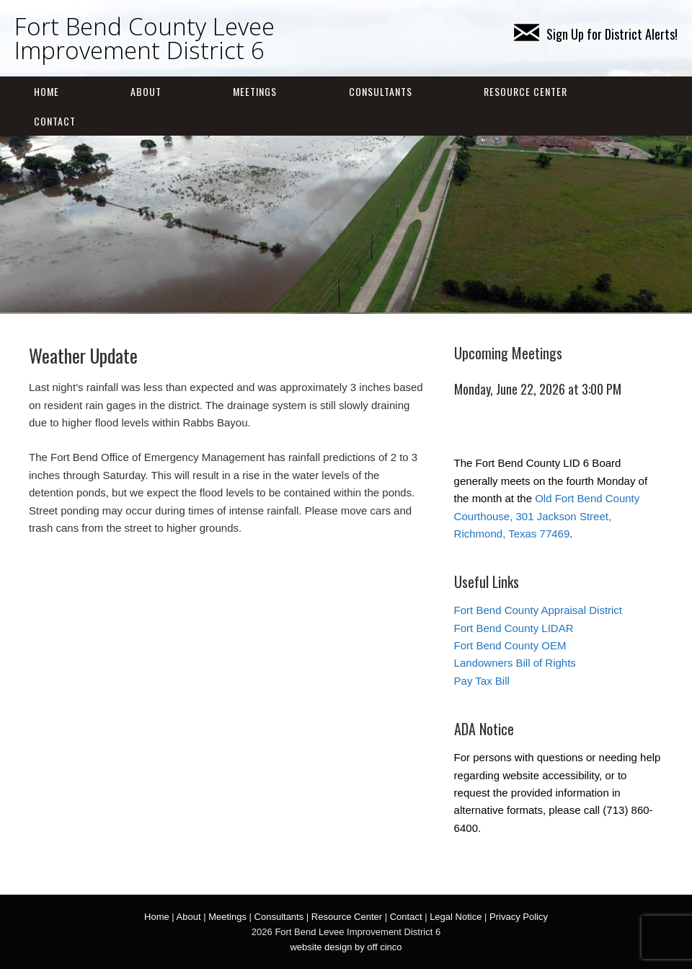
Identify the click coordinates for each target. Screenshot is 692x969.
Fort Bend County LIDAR (514, 628)
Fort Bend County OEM (510, 645)
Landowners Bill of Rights (515, 663)
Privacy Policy (518, 916)
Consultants (380, 91)
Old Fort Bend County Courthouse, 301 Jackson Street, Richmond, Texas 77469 (547, 516)
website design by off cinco (346, 947)
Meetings (255, 91)
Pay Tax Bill (482, 681)
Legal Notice (456, 916)
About (145, 91)
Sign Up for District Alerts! (596, 34)
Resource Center (525, 91)
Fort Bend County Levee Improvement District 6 (144, 38)
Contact (55, 120)
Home (46, 91)
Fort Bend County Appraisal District (538, 610)
